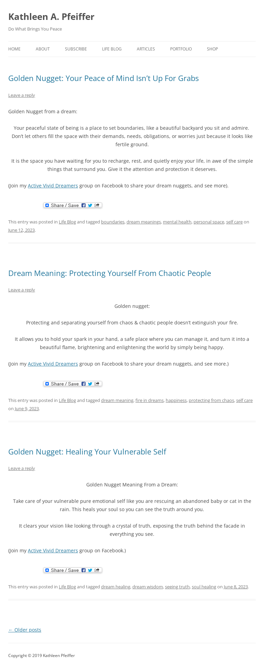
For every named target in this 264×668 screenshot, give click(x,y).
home (14, 49)
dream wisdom (147, 587)
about (43, 49)
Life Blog (112, 49)
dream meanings (143, 222)
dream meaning (117, 400)
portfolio (181, 49)
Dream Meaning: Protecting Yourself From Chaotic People (109, 273)
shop (212, 49)
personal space (209, 222)
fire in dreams (149, 400)
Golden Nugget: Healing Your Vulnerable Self (87, 451)
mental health (177, 222)
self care (234, 222)
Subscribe (76, 49)
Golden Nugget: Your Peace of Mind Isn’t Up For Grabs (103, 78)
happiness (176, 400)
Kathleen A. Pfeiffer (51, 16)
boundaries (112, 222)
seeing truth (177, 587)
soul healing (204, 587)
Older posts (24, 629)
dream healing (115, 587)
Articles (146, 49)
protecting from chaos (211, 400)
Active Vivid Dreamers (53, 185)
